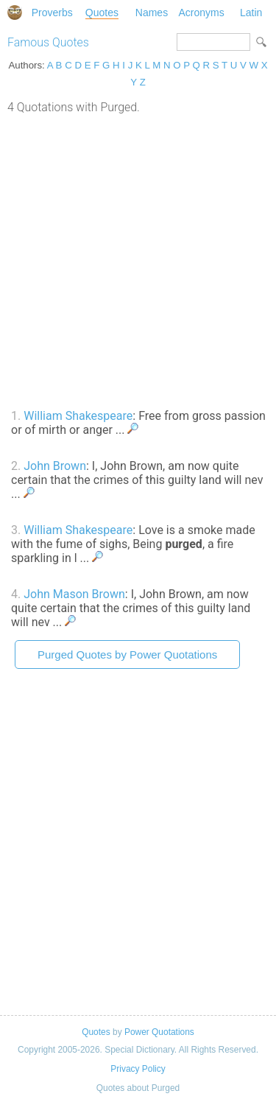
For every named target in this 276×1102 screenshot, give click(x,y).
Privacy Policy (137, 1069)
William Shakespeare (78, 416)
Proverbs (52, 12)
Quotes (101, 12)
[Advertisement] (138, 260)
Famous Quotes (48, 42)
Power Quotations (159, 1032)
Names (151, 12)
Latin (251, 12)
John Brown (55, 466)
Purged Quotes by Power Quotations (127, 654)
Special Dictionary (14, 12)
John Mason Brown (74, 594)
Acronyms (201, 12)
